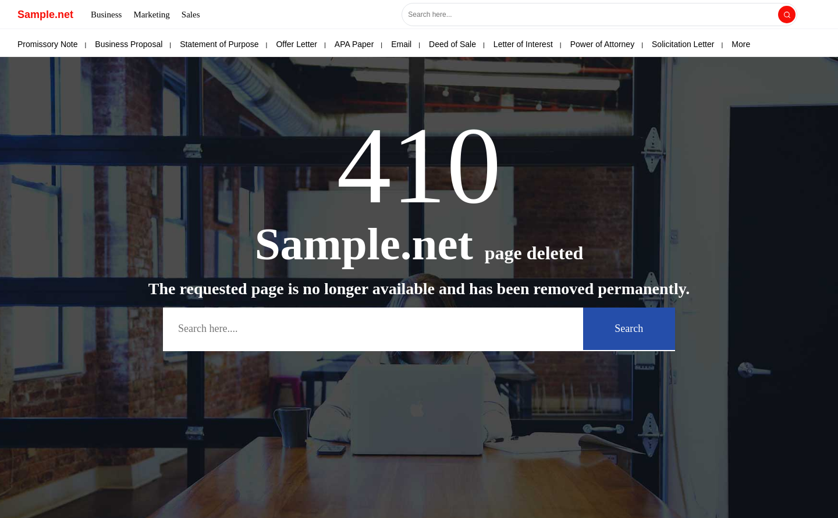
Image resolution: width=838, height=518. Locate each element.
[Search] (787, 14)
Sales (191, 14)
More (741, 44)
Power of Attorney (602, 44)
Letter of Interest (523, 44)
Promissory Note (47, 44)
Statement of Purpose (219, 44)
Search (629, 328)
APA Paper (354, 44)
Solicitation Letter (683, 44)
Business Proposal (128, 44)
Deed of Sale (452, 44)
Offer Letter (296, 44)
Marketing (151, 14)
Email (401, 44)
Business (106, 14)
